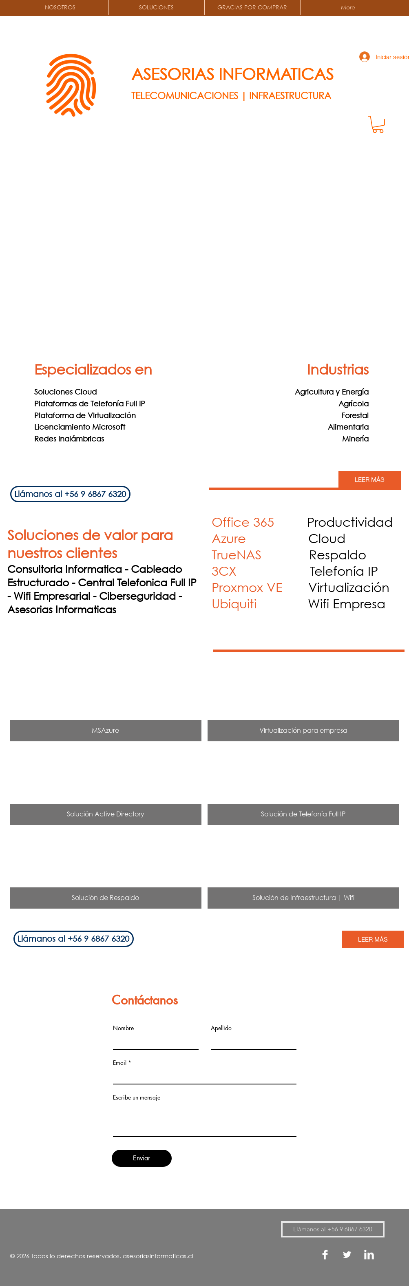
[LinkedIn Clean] (369, 1254)
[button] (378, 124)
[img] (105, 702)
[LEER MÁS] (369, 479)
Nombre (123, 1028)
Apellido (221, 1028)
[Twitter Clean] (347, 1254)
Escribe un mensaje (136, 1097)
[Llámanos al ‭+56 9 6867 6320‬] (70, 494)
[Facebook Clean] (325, 1254)
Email (119, 1063)
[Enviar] (142, 1158)
